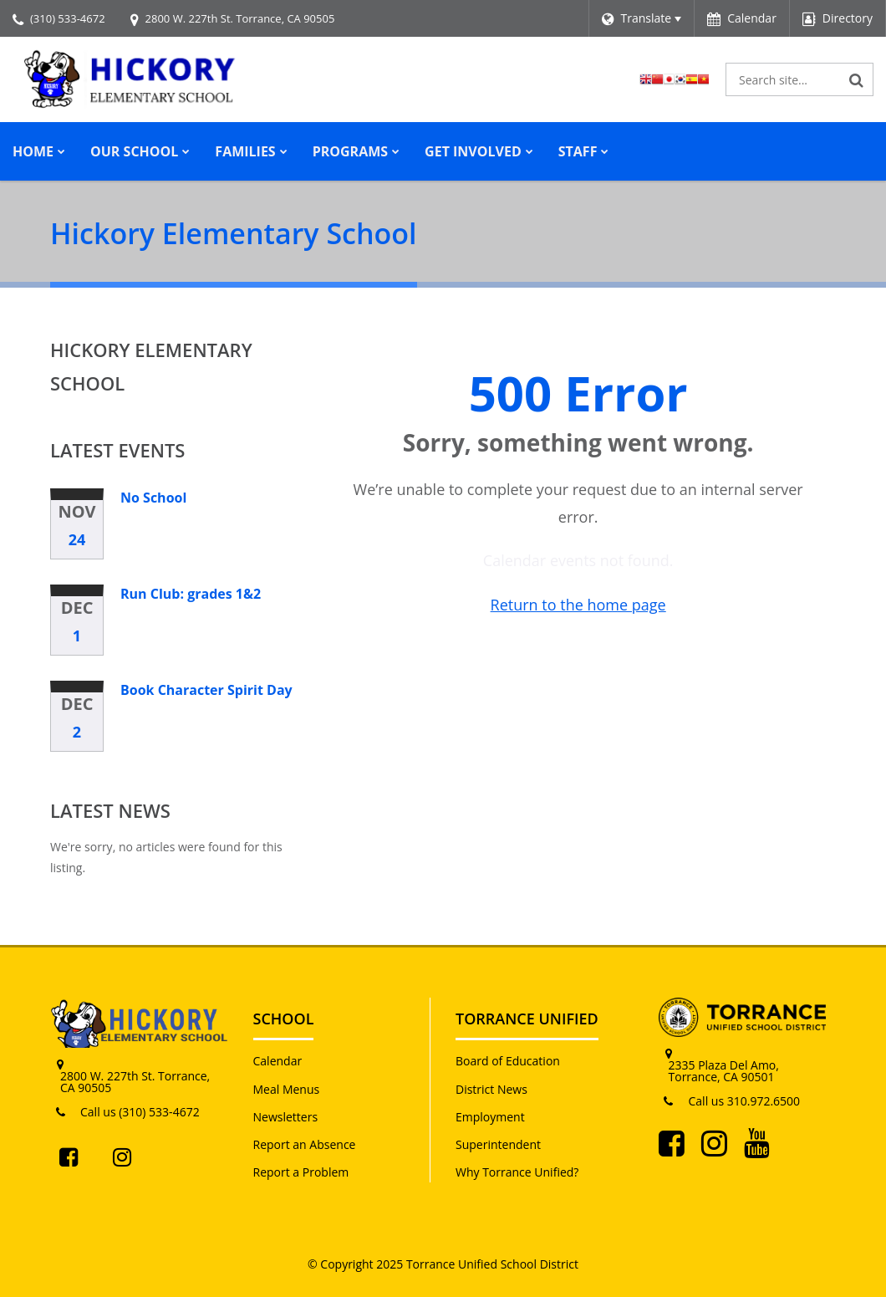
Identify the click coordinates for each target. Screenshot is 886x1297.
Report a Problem (301, 1172)
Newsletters (285, 1117)
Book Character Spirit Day (206, 690)
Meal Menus (286, 1089)
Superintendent (498, 1144)
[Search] (856, 79)
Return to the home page (578, 605)
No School (153, 497)
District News (491, 1089)
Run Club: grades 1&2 (190, 594)
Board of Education (508, 1061)
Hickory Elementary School (151, 366)
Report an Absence (304, 1144)
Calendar (278, 1061)
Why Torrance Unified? (517, 1172)
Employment (490, 1117)
